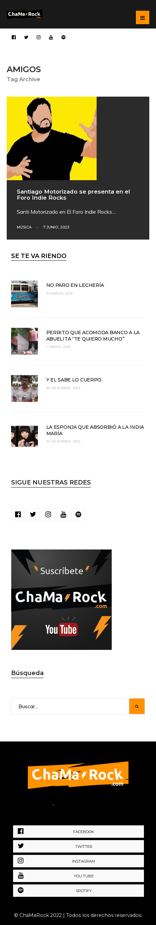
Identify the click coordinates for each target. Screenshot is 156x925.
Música (24, 227)
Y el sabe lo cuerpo (74, 380)
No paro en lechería (75, 285)
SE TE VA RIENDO (38, 256)
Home (38, 806)
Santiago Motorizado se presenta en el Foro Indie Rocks (73, 194)
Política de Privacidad (90, 806)
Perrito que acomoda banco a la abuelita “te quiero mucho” (93, 335)
